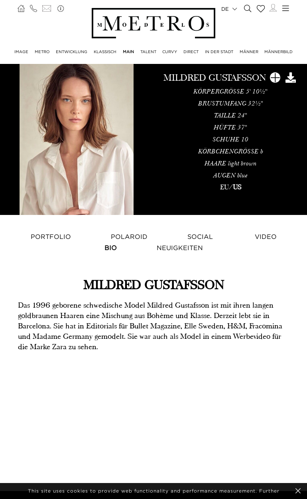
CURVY (169, 52)
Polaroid (129, 236)
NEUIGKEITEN (180, 247)
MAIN (128, 52)
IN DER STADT (219, 52)
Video (266, 236)
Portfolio (51, 236)
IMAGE (21, 52)
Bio (110, 247)
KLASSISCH (105, 52)
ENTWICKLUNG (71, 52)
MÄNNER (249, 52)
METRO (42, 52)
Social (200, 236)
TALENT (148, 52)
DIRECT (191, 52)
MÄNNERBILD (278, 52)
